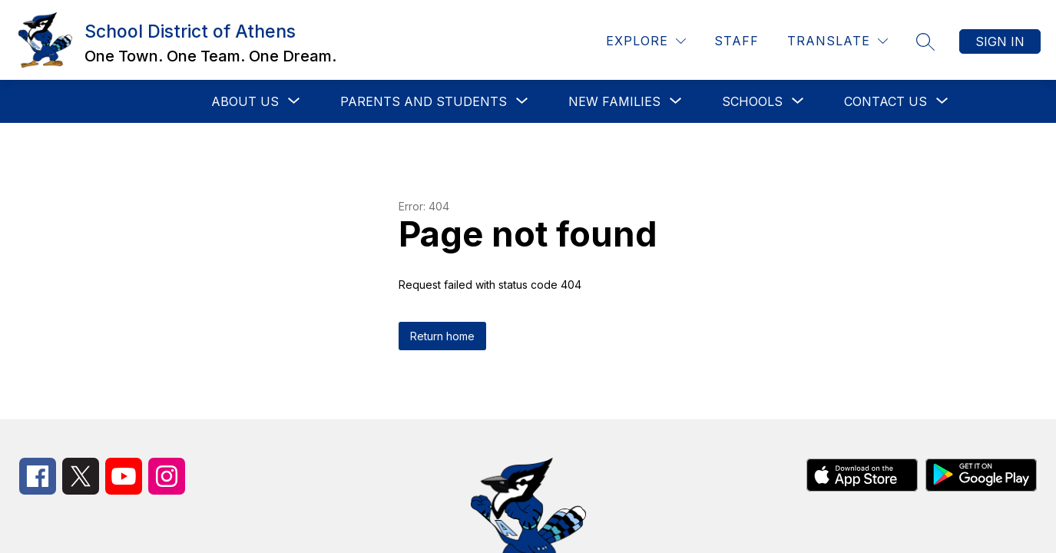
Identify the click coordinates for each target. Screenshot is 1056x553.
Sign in (1000, 41)
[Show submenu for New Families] (614, 101)
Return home (442, 336)
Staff (736, 40)
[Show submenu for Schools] (752, 101)
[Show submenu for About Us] (245, 101)
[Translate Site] (837, 41)
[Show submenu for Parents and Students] (423, 101)
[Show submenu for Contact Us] (885, 101)
